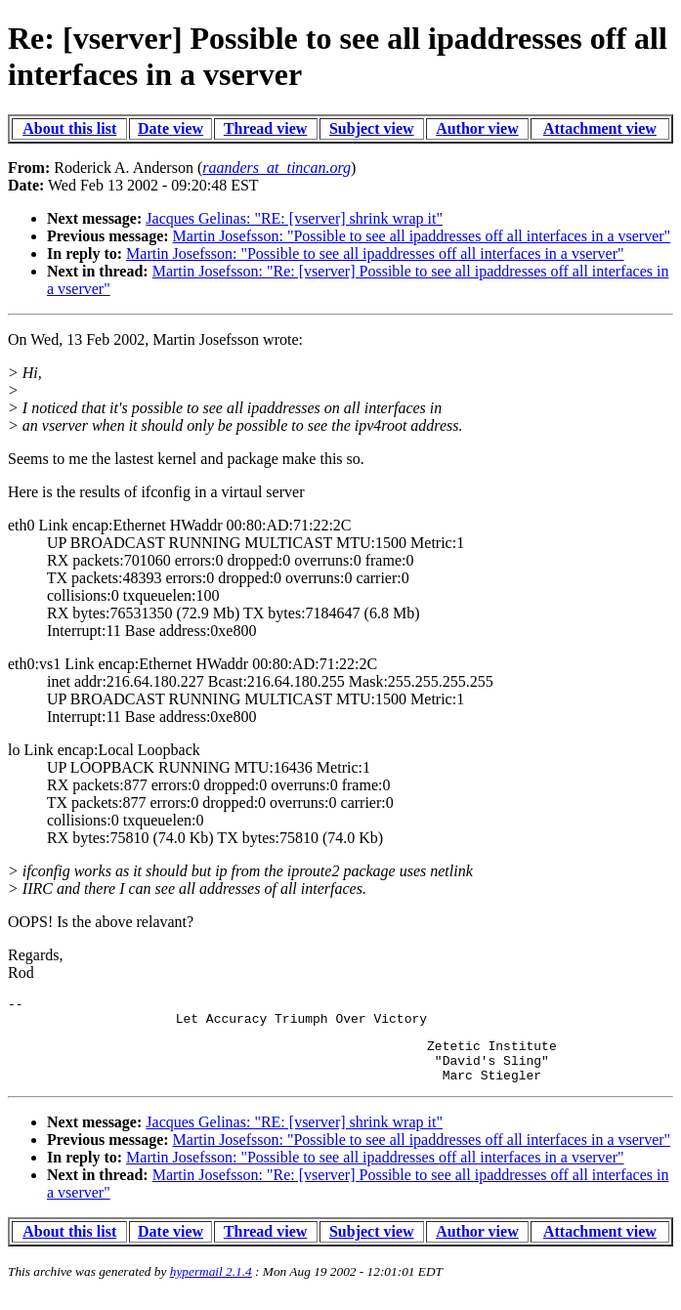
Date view (170, 128)
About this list (69, 128)
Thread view (265, 128)
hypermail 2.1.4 (211, 1286)
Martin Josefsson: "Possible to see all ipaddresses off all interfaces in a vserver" (422, 236)
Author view (477, 128)
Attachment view (600, 128)
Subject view (371, 128)
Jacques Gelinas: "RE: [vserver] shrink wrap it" (294, 218)
